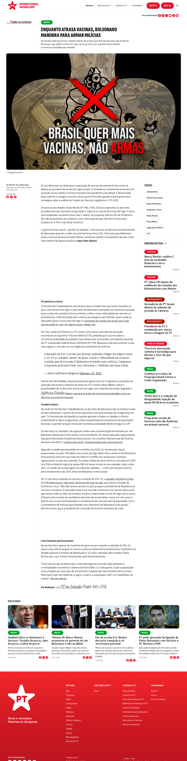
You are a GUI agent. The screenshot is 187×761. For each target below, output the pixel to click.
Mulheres (70, 712)
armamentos (152, 192)
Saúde (68, 708)
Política (151, 252)
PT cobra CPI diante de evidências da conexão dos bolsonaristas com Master (160, 285)
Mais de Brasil (14, 601)
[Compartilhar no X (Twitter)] (11, 197)
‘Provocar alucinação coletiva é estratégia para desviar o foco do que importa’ (160, 353)
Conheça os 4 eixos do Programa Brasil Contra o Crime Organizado (160, 377)
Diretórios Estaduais (131, 724)
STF (148, 234)
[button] (90, 5)
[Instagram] (162, 15)
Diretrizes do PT (102, 686)
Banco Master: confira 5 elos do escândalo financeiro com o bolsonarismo (159, 261)
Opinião (69, 729)
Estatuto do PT (129, 695)
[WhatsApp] (173, 15)
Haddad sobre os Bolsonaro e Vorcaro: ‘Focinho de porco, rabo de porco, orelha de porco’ (28, 640)
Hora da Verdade (155, 344)
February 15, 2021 (91, 373)
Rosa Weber (152, 222)
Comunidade (157, 686)
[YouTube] (170, 15)
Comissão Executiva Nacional (135, 712)
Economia (70, 695)
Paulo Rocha (152, 216)
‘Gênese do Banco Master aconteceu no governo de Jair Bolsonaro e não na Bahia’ (70, 640)
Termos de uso (72, 758)
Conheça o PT (129, 686)
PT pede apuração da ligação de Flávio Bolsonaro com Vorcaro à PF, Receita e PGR (158, 640)
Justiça (69, 733)
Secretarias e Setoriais (132, 720)
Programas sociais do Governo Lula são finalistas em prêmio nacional (161, 421)
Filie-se (167, 5)
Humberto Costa (154, 210)
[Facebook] (159, 15)
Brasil (150, 369)
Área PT (153, 5)
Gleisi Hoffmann (154, 204)
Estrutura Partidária (131, 708)
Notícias (70, 686)
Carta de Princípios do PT (133, 699)
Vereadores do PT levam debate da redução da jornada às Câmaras (159, 307)
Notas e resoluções (20, 718)
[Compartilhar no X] (43, 657)
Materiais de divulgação (23, 721)
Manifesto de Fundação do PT (135, 703)
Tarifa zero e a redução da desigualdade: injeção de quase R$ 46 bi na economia (161, 399)
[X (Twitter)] (166, 15)
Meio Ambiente (72, 737)
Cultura (69, 724)
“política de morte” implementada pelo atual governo (93, 442)
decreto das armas (155, 198)
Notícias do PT (154, 299)
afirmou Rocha (58, 578)
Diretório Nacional (130, 716)
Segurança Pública (155, 228)
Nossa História (129, 691)
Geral (96, 691)
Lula (68, 691)
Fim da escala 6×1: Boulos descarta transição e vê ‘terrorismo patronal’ (111, 640)
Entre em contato (158, 699)
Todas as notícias (18, 21)
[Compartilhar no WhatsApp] (15, 197)
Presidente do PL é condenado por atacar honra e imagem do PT (158, 329)
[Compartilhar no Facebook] (7, 197)
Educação (70, 716)
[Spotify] (177, 15)
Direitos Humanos (73, 720)
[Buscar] (177, 5)
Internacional (71, 703)
